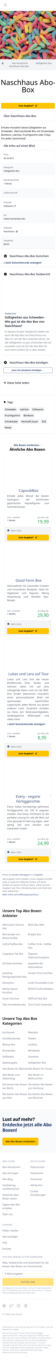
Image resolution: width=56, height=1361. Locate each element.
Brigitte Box (34, 934)
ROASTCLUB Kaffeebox (40, 988)
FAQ (4, 1242)
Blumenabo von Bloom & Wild (11, 936)
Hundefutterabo (11, 1038)
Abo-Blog (7, 1179)
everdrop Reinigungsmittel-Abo (14, 974)
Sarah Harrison (10, 998)
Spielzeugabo (9, 1062)
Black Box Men (36, 924)
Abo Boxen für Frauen (40, 1068)
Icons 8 (5, 1329)
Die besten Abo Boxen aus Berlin (14, 1086)
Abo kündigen (10, 1236)
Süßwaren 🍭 (10, 206)
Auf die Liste (28, 1282)
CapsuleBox (29, 490)
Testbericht (10, 313)
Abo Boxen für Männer (15, 1068)
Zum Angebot (28, 105)
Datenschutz (37, 1167)
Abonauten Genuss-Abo (13, 926)
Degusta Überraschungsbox (38, 955)
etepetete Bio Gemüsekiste (35, 965)
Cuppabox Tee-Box (12, 953)
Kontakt (6, 1248)
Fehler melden (10, 1230)
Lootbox (32, 1044)
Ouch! (15, 1329)
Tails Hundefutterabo (14, 1004)
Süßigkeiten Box (11, 170)
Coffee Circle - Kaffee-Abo (40, 945)
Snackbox (33, 1056)
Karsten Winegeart (21, 874)
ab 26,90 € (9, 158)
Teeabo (32, 1038)
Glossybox (8, 982)
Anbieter (8, 227)
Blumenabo (8, 1050)
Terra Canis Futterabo (40, 1004)
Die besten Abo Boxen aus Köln (14, 1095)
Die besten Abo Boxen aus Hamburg (40, 1086)
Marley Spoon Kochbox (10, 990)
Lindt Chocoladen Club (40, 982)
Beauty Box (8, 1044)
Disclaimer (36, 1179)
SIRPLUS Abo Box (37, 998)
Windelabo (34, 1050)
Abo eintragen (10, 1173)
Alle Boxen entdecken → (28, 445)
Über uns (7, 1214)
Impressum (36, 1173)
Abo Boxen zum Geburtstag (11, 1076)
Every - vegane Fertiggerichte (28, 799)
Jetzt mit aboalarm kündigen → (28, 370)
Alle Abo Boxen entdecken (20, 1141)
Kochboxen (8, 1032)
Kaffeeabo (8, 1056)
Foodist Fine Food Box (40, 973)
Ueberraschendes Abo (14, 218)
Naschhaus (11, 231)
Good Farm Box (29, 580)
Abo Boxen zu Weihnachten (35, 1076)
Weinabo (33, 1032)
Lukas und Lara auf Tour (28, 673)
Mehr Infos (16, 530)
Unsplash (38, 874)
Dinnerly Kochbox (12, 963)
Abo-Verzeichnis (11, 1167)
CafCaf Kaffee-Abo (12, 944)
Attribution (36, 1185)
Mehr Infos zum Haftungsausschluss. (20, 894)
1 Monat (8, 183)
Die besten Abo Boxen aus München (40, 1095)
